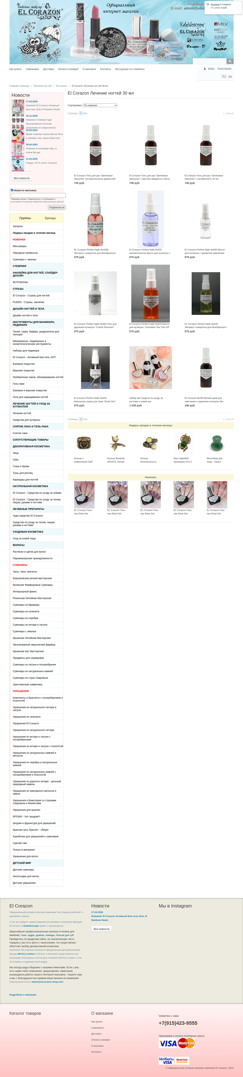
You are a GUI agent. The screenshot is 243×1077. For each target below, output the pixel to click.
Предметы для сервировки (28, 657)
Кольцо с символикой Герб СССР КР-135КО (83, 461)
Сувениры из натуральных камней (33, 671)
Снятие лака (20, 433)
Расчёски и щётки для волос (29, 551)
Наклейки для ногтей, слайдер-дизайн (35, 274)
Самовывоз (32, 69)
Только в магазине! (24, 849)
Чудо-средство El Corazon (28, 515)
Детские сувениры (23, 869)
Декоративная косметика (31, 446)
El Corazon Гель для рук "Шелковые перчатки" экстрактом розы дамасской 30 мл (94, 179)
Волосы (19, 545)
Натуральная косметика (30, 486)
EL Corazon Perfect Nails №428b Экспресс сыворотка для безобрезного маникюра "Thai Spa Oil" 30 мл (95, 253)
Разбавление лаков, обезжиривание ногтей (38, 377)
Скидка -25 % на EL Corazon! (41, 162)
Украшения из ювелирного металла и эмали (34, 792)
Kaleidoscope (31, 926)
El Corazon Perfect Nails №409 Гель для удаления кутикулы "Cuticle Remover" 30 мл (95, 327)
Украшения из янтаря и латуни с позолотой (38, 746)
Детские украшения (24, 882)
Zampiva (18, 226)
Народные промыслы (25, 252)
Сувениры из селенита (26, 611)
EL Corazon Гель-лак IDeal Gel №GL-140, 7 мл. (149, 513)
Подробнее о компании (23, 994)
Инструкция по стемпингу (130, 69)
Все (86, 113)
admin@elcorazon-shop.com (47, 981)
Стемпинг (20, 266)
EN (230, 76)
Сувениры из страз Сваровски (30, 677)
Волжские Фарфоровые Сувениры (33, 584)
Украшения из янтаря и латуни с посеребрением (32, 738)
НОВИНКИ (19, 239)
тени (23, 935)
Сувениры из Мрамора (26, 604)
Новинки (150, 477)
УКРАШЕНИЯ (21, 691)
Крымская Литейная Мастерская (32, 638)
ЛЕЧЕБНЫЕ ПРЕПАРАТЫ (28, 509)
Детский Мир (22, 863)
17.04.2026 (32, 101)
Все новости (22, 178)
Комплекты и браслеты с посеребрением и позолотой (38, 699)
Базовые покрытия (24, 363)
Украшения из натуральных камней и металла (34, 754)
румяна (40, 935)
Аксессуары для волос (26, 876)
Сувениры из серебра (25, 618)
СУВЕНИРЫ (20, 565)
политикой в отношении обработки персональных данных (37, 202)
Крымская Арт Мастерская (28, 651)
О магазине (89, 69)
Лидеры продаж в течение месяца (150, 425)
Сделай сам (20, 843)
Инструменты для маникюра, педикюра (34, 323)
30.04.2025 (32, 144)
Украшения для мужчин (26, 809)
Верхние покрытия (23, 370)
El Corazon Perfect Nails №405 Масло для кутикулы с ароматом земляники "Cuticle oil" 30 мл (205, 253)
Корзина (215, 4)
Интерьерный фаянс (25, 591)
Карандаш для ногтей (25, 479)
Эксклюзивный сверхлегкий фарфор (34, 644)
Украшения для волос (25, 856)
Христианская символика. (28, 684)
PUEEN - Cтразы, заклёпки (28, 302)
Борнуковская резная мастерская (32, 578)
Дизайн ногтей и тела (28, 308)
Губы (16, 459)
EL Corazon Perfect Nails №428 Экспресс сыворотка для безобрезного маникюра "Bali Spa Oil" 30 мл (205, 327)
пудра (31, 935)
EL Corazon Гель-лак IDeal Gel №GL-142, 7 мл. (116, 513)
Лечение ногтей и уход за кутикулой (31, 405)
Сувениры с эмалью (24, 259)
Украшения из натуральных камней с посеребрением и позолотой (34, 773)
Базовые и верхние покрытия (30, 390)
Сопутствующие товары (30, 439)
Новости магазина (23, 190)
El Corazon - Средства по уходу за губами (37, 492)
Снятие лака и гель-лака (31, 426)
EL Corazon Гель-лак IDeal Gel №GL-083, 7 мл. (216, 513)
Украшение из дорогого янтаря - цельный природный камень (37, 783)
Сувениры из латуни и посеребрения (34, 664)
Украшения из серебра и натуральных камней (35, 764)
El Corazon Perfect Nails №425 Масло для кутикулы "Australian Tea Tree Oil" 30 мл (149, 327)
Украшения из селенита (27, 716)
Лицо (16, 453)
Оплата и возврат (68, 69)
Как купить (16, 69)
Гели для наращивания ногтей (30, 397)
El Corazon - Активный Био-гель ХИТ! (34, 357)
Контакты (105, 69)
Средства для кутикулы (26, 419)
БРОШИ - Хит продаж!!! (26, 816)
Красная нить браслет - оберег (31, 829)
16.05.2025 (32, 130)
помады (50, 935)
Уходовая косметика (28, 531)
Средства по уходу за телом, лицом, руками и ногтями (34, 524)
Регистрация (224, 68)
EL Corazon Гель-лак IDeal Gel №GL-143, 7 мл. (83, 513)
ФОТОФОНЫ (20, 282)
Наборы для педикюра (26, 350)
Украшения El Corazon (26, 723)
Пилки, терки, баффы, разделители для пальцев (36, 333)
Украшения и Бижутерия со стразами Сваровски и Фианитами (34, 802)
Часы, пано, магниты (25, 571)
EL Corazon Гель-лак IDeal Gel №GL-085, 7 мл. (183, 513)
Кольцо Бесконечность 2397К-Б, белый (148, 461)
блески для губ (65, 935)
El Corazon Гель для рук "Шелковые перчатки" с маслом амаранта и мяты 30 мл (149, 179)
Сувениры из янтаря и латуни (30, 624)
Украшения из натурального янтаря (33, 730)
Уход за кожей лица (24, 538)
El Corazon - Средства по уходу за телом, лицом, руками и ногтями (37, 501)
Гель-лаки (18, 383)
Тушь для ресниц (23, 472)
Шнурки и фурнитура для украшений (34, 823)
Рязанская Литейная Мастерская (32, 598)
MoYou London (26, 953)
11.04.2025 (32, 159)
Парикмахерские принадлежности (33, 558)
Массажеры (20, 246)
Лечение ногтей (22, 413)
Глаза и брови (21, 466)
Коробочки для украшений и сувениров (35, 836)
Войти (211, 68)
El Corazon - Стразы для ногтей (31, 295)
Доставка (48, 69)
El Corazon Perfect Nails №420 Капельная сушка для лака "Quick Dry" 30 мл (95, 401)
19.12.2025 (32, 115)
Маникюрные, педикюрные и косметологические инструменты (32, 342)
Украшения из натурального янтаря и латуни (34, 709)
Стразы (18, 288)
